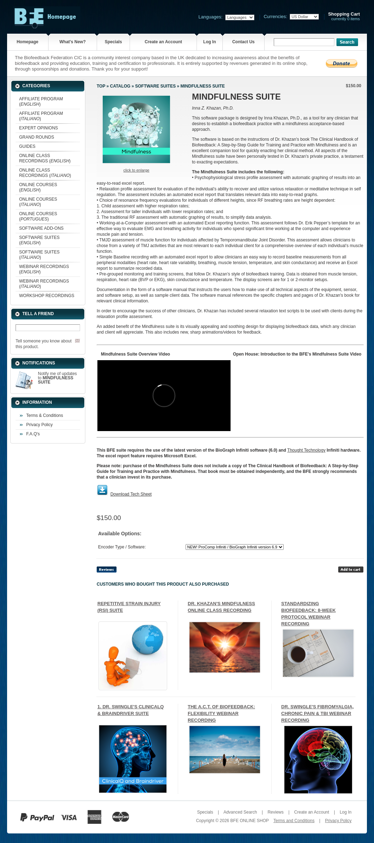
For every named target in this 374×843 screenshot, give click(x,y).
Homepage (27, 41)
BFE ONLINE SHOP (249, 820)
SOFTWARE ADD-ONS (41, 228)
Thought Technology (306, 450)
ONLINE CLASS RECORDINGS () (44, 158)
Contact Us (243, 41)
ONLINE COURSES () (38, 187)
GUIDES (27, 146)
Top (101, 86)
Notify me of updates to (57, 378)
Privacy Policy (39, 424)
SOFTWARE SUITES (155, 86)
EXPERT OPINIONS (38, 127)
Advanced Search (240, 812)
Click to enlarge (136, 170)
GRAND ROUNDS (36, 137)
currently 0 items (344, 16)
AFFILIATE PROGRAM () (41, 101)
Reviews (275, 812)
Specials (113, 41)
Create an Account (163, 41)
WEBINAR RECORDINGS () (44, 269)
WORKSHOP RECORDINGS (46, 295)
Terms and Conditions (293, 820)
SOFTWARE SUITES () (39, 240)
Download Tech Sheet (131, 494)
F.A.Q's (33, 433)
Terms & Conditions (44, 415)
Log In (209, 41)
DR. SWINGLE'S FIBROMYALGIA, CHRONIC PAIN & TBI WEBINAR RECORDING (317, 713)
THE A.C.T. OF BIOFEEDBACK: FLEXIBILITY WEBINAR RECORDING (221, 713)
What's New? (73, 41)
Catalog (120, 86)
